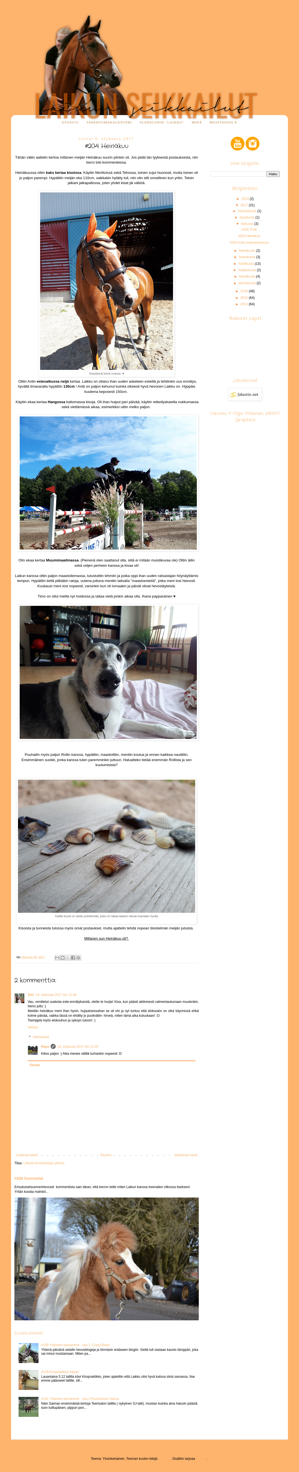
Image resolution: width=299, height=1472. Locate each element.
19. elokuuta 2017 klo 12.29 (77, 1047)
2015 (245, 298)
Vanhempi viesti (185, 1155)
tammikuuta (247, 283)
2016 (245, 291)
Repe (45, 1047)
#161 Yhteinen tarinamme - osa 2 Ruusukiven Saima (80, 1399)
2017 (245, 205)
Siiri (31, 995)
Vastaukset (41, 1037)
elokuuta (247, 224)
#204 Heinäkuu (249, 236)
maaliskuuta (247, 270)
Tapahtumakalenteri (109, 122)
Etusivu (70, 122)
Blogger (201, 1459)
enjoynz (164, 1459)
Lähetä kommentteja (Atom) (43, 1163)
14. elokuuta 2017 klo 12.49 (56, 995)
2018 (245, 199)
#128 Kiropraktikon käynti (60, 1372)
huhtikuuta (246, 264)
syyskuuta (248, 217)
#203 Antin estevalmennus (249, 243)
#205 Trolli (249, 230)
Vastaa (33, 1027)
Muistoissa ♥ (223, 122)
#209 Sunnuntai (28, 1178)
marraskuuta (247, 211)
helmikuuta (247, 276)
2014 (245, 304)
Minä (197, 122)
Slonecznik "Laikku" (162, 122)
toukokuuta (247, 257)
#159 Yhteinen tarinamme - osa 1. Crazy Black (75, 1345)
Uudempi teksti (27, 1155)
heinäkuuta (247, 251)
